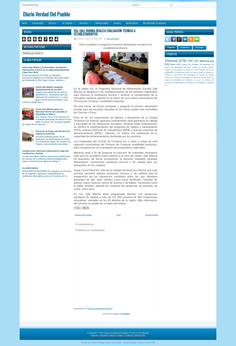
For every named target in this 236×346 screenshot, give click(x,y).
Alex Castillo (192, 67)
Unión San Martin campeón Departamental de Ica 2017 (49, 88)
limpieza (168, 83)
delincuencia (207, 61)
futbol (188, 70)
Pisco (167, 67)
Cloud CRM (150, 343)
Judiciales (85, 22)
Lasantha (117, 343)
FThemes (93, 343)
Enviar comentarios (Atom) (99, 308)
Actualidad (69, 22)
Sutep (176, 77)
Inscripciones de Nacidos (154, 23)
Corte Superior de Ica (202, 70)
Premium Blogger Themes (133, 343)
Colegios (195, 64)
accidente (178, 70)
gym (199, 80)
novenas (190, 83)
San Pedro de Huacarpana (184, 75)
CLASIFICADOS (30, 168)
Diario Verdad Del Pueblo (46, 14)
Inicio (24, 23)
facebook (189, 80)
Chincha (171, 61)
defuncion (207, 77)
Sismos (202, 75)
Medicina (207, 64)
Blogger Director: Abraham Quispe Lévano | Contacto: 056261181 (120, 334)
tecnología (200, 83)
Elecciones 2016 (183, 72)
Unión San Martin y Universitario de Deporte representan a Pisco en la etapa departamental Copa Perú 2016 (45, 70)
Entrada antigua (151, 215)
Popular (171, 47)
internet (208, 80)
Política (54, 22)
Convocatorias (101, 23)
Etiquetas (185, 47)
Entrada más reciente (83, 215)
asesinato (178, 67)
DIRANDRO (169, 72)
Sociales (117, 23)
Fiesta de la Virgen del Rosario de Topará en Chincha (53, 132)
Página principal (30, 5)
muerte (184, 64)
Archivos (199, 47)
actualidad (186, 77)
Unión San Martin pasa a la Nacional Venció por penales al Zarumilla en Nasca (51, 111)
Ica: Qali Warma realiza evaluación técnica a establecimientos (104, 32)
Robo (172, 64)
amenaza (196, 77)
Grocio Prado (198, 72)
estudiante (177, 80)
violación (210, 83)
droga (167, 80)
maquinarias (179, 83)
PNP (190, 61)
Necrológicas (132, 23)
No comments (113, 39)
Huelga (208, 72)
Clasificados (37, 23)
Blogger (126, 314)
